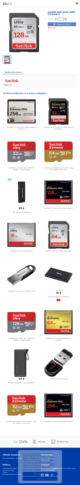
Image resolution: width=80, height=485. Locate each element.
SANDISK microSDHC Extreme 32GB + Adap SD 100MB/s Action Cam (21, 422)
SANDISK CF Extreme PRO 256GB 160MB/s (58, 421)
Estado (6, 85)
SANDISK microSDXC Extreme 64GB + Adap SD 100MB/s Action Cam (58, 169)
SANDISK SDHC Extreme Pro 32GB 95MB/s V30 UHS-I (58, 128)
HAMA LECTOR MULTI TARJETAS (58, 297)
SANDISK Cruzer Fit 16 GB (58, 379)
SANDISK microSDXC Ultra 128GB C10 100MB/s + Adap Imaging (21, 339)
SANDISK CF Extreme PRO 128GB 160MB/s (58, 208)
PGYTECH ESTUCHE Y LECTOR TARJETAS (21, 383)
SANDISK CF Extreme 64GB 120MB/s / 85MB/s (58, 339)
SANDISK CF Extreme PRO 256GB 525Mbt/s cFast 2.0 (21, 128)
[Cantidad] (60, 19)
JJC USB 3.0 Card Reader (21, 212)
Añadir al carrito (61, 24)
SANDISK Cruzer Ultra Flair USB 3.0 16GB (21, 291)
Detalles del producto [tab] (13, 72)
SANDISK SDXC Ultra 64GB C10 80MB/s (58, 251)
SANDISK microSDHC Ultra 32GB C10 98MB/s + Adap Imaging (21, 169)
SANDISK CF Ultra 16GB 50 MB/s (21, 251)
